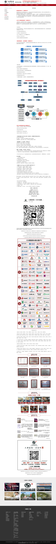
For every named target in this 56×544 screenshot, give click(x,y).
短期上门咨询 (46, 513)
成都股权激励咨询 (34, 234)
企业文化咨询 (6, 16)
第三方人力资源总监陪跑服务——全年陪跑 (16, 518)
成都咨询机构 (40, 471)
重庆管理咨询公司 (28, 471)
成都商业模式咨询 (39, 234)
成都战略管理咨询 (26, 232)
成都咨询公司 (37, 471)
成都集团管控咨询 (29, 234)
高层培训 (22, 513)
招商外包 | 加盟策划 (31, 518)
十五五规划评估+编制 (16, 536)
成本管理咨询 (42, 237)
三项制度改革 (42, 232)
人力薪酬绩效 (6, 12)
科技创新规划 (7, 520)
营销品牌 (5, 11)
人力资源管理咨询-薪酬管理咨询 (28, 237)
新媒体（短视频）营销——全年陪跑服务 (16, 516)
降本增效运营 (6, 17)
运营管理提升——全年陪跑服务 (16, 524)
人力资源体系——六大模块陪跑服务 (16, 528)
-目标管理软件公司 (44, 471)
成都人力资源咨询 (32, 232)
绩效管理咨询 (35, 237)
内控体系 (5, 13)
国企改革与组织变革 (16, 537)
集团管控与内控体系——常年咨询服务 (16, 530)
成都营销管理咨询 (37, 232)
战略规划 (5, 9)
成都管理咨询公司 (23, 471)
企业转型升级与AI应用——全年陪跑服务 (16, 521)
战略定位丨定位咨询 (39, 514)
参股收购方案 (31, 519)
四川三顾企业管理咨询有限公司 (13, 2)
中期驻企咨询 (46, 514)
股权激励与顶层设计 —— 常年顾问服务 (16, 533)
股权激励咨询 (38, 237)
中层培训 (22, 514)
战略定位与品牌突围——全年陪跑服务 (16, 526)
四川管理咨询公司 (32, 471)
